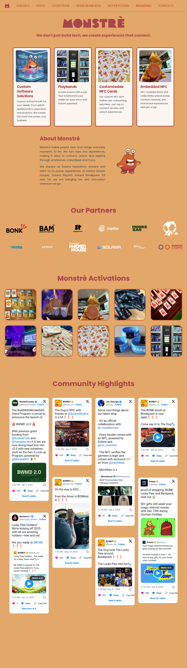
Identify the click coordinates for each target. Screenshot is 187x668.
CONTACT (166, 6)
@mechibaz (116, 462)
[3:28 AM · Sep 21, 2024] (109, 589)
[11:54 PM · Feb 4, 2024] (109, 509)
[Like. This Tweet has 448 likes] (145, 593)
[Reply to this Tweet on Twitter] (28, 490)
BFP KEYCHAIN (118, 6)
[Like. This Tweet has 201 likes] (102, 595)
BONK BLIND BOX (89, 6)
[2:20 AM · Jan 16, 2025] (23, 597)
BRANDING (143, 6)
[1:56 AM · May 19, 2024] (66, 551)
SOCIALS (23, 6)
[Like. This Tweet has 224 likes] (59, 455)
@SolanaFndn (21, 438)
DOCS (41, 6)
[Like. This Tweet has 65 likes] (101, 515)
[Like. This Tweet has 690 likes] (145, 455)
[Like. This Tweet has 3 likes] (15, 603)
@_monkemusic (108, 427)
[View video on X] (29, 584)
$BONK (38, 542)
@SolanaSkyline (78, 413)
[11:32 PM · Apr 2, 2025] (66, 449)
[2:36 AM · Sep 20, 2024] (152, 449)
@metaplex (19, 441)
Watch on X (37, 578)
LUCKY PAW (61, 6)
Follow (41, 404)
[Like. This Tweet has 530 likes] (59, 557)
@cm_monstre (107, 445)
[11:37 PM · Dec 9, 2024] (152, 587)
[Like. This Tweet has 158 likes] (16, 490)
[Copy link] (42, 490)
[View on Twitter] (44, 403)
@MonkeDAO (20, 459)
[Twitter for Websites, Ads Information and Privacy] (44, 485)
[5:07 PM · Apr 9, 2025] (22, 484)
